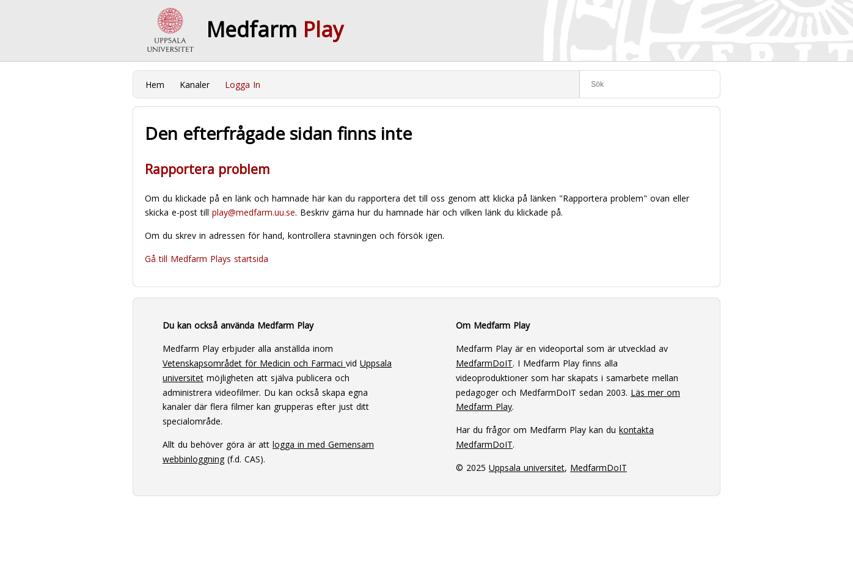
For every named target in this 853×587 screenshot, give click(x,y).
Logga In (242, 84)
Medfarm (275, 29)
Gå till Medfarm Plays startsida (206, 258)
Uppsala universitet (527, 467)
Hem (154, 84)
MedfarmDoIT (484, 363)
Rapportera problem (207, 169)
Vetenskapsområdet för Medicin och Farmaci (254, 363)
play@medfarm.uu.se (253, 212)
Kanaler (195, 84)
